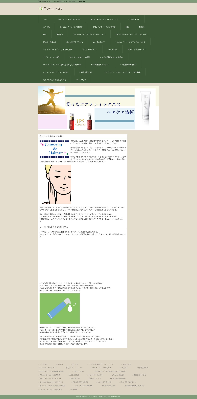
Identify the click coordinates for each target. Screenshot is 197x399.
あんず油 (46, 27)
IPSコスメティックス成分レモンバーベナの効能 (110, 371)
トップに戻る (44, 364)
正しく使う (75, 364)
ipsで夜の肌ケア (99, 42)
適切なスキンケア (95, 378)
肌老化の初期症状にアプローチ (134, 385)
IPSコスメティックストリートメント (104, 19)
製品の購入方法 (75, 378)
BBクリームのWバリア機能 (80, 57)
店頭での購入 (112, 50)
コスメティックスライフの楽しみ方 (51, 389)
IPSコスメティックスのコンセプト (50, 378)
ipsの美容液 (124, 368)
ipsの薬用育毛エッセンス (100, 65)
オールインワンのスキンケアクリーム (51, 382)
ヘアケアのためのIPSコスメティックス (101, 364)
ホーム (45, 19)
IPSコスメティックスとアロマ (69, 19)
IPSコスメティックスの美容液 (104, 27)
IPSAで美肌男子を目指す (80, 382)
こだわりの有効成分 (118, 375)
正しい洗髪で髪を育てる (128, 382)
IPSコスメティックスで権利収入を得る (52, 371)
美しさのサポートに (90, 50)
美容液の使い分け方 (140, 375)
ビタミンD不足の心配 (104, 382)
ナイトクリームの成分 (95, 375)
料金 (44, 34)
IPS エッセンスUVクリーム (48, 368)
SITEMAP (74, 389)
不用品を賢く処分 (86, 72)
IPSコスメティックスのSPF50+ (71, 27)
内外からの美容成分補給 (118, 378)
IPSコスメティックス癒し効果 (101, 368)
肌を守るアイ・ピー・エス (74, 368)
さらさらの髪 (126, 364)
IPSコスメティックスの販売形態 (50, 375)
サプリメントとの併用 (51, 57)
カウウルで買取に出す (109, 385)
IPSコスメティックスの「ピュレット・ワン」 (132, 34)
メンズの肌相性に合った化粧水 (111, 57)
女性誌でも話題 (74, 375)
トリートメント (133, 19)
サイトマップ (81, 80)
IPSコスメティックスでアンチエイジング (130, 42)
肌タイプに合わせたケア (137, 50)
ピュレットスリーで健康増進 (83, 385)
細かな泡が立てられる (74, 42)
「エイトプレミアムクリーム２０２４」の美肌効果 (121, 72)
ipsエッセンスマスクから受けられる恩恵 (52, 385)
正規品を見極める (49, 42)
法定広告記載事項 (142, 368)
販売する (60, 34)
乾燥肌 (141, 27)
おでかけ (60, 364)
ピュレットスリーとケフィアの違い (56, 72)
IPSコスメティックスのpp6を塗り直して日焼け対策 (62, 65)
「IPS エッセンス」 (79, 371)
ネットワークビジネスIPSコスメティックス (89, 34)
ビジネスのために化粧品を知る (54, 80)
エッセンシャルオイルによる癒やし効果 (58, 50)
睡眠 (127, 27)
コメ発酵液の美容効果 (128, 65)
